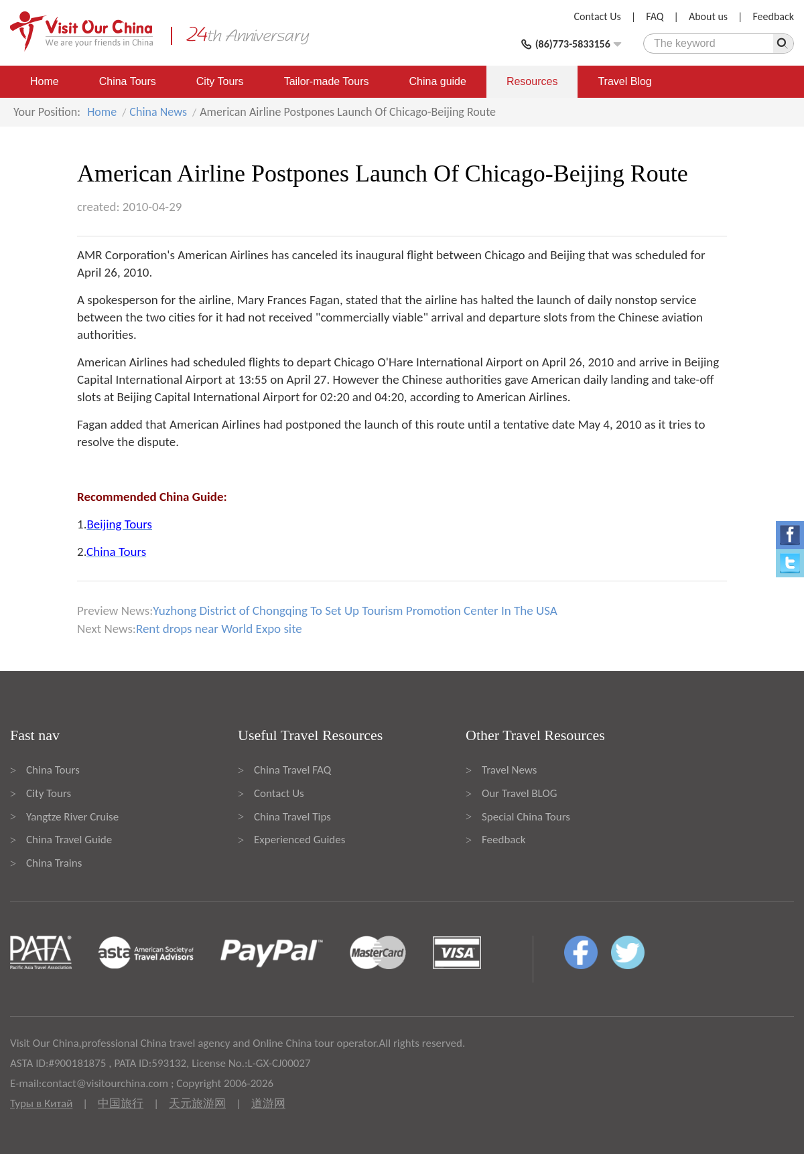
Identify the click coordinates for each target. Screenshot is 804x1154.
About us (708, 16)
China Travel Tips (292, 817)
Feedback (773, 16)
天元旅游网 (197, 1103)
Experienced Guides (299, 840)
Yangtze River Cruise (72, 817)
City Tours (220, 81)
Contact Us (597, 16)
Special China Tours (526, 817)
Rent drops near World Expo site (219, 628)
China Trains (54, 863)
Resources (532, 81)
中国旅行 (120, 1103)
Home (44, 81)
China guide (437, 81)
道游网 (268, 1103)
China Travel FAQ (292, 770)
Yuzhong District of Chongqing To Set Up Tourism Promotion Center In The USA (355, 610)
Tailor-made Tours (326, 81)
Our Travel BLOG (519, 793)
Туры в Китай (41, 1103)
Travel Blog (624, 81)
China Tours (127, 81)
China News (158, 111)
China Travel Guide (69, 840)
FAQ (654, 16)
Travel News (509, 770)
